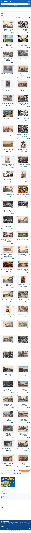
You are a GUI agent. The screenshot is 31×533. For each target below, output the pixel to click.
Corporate (2, 508)
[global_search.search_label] (18, 4)
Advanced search (15, 5)
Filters (2, 15)
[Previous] (6, 471)
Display (3, 17)
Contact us (2, 510)
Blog (2, 513)
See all (29, 491)
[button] (27, 4)
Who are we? (2, 507)
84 (19, 470)
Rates (1, 509)
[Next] (25, 471)
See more (2, 526)
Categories (3, 13)
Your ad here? (15, 488)
